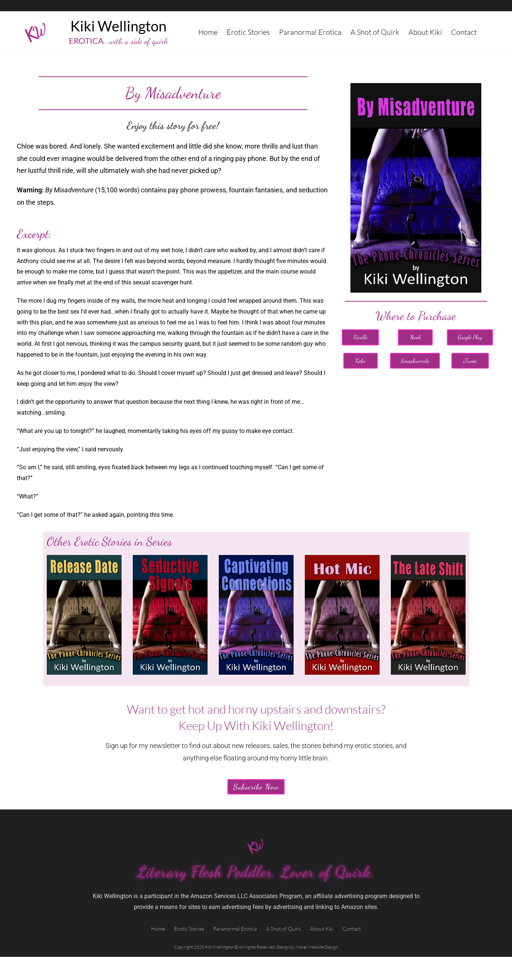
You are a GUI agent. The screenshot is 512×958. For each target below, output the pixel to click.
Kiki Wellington (118, 25)
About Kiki (425, 32)
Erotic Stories (248, 32)
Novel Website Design (317, 948)
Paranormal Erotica (310, 32)
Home (208, 32)
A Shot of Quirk (374, 32)
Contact (464, 32)
